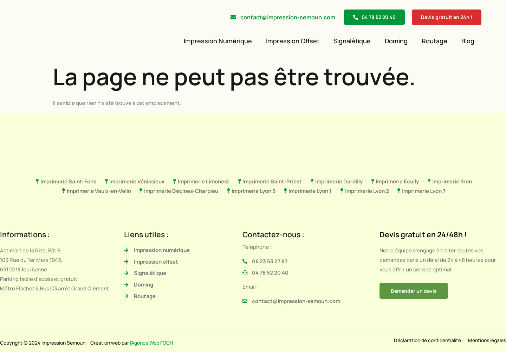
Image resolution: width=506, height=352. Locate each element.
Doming (396, 41)
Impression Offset (292, 41)
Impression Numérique (218, 41)
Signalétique (352, 41)
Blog (467, 41)
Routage (434, 41)
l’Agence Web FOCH (151, 342)
